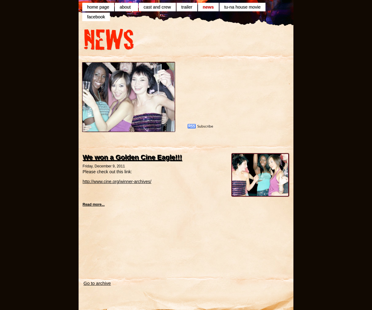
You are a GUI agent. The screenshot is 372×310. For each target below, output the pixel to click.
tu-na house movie (242, 7)
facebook (96, 16)
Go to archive (97, 283)
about (126, 7)
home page (98, 7)
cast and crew (157, 7)
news (208, 7)
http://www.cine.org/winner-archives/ (117, 181)
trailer (186, 7)
